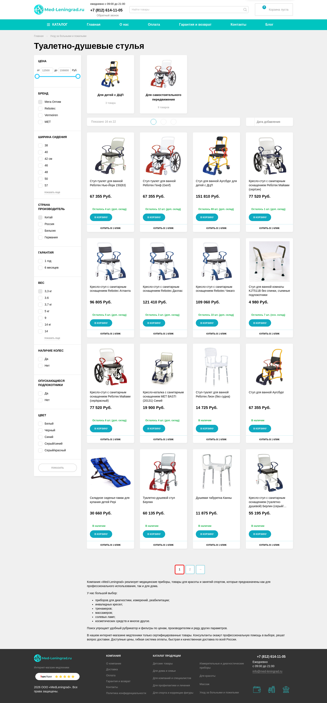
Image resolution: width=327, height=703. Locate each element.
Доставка (112, 669)
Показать (57, 468)
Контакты (238, 24)
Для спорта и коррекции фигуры (173, 692)
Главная (94, 24)
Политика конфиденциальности (126, 693)
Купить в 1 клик (111, 228)
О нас (124, 24)
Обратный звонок (108, 15)
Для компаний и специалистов (172, 678)
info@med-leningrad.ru (267, 671)
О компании (113, 663)
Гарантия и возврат (195, 24)
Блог (269, 24)
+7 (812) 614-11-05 (106, 10)
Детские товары (163, 663)
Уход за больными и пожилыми (219, 692)
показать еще (52, 192)
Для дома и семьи (164, 670)
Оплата (154, 24)
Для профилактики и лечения (171, 685)
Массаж (204, 684)
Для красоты (207, 675)
